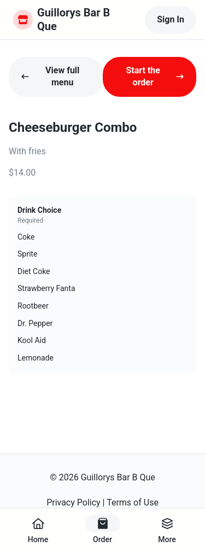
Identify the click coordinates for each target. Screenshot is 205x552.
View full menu (50, 76)
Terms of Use (133, 502)
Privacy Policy (73, 502)
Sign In (170, 19)
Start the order (155, 76)
